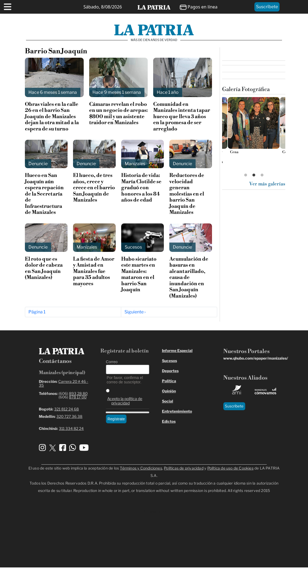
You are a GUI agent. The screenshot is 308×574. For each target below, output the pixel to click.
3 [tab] (262, 175)
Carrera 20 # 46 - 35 (63, 383)
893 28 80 (78, 393)
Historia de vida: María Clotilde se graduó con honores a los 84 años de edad (141, 187)
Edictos (169, 421)
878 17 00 (77, 397)
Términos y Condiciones (141, 468)
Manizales (135, 163)
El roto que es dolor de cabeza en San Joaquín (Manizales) (44, 268)
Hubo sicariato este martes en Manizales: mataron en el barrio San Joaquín (138, 274)
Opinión (169, 391)
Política (169, 381)
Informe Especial (177, 350)
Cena (234, 152)
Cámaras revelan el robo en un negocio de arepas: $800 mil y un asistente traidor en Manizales (118, 113)
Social (167, 401)
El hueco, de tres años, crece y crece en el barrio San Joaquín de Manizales (94, 187)
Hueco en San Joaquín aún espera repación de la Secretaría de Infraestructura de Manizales (44, 193)
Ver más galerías (267, 184)
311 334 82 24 (71, 428)
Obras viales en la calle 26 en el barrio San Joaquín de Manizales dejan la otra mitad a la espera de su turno (52, 116)
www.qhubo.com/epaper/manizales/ (255, 358)
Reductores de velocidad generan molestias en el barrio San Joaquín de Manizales (186, 193)
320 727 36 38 (69, 416)
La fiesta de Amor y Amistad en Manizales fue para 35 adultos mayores (93, 271)
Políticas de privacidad (184, 468)
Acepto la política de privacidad (124, 401)
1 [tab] (245, 175)
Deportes (170, 371)
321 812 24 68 (66, 409)
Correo (112, 362)
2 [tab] (254, 175)
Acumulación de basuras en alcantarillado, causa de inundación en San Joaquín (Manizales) (188, 277)
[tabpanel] (254, 127)
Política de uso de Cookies (230, 468)
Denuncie (38, 163)
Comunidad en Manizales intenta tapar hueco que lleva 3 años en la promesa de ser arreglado (181, 116)
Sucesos (133, 247)
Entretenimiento (177, 411)
